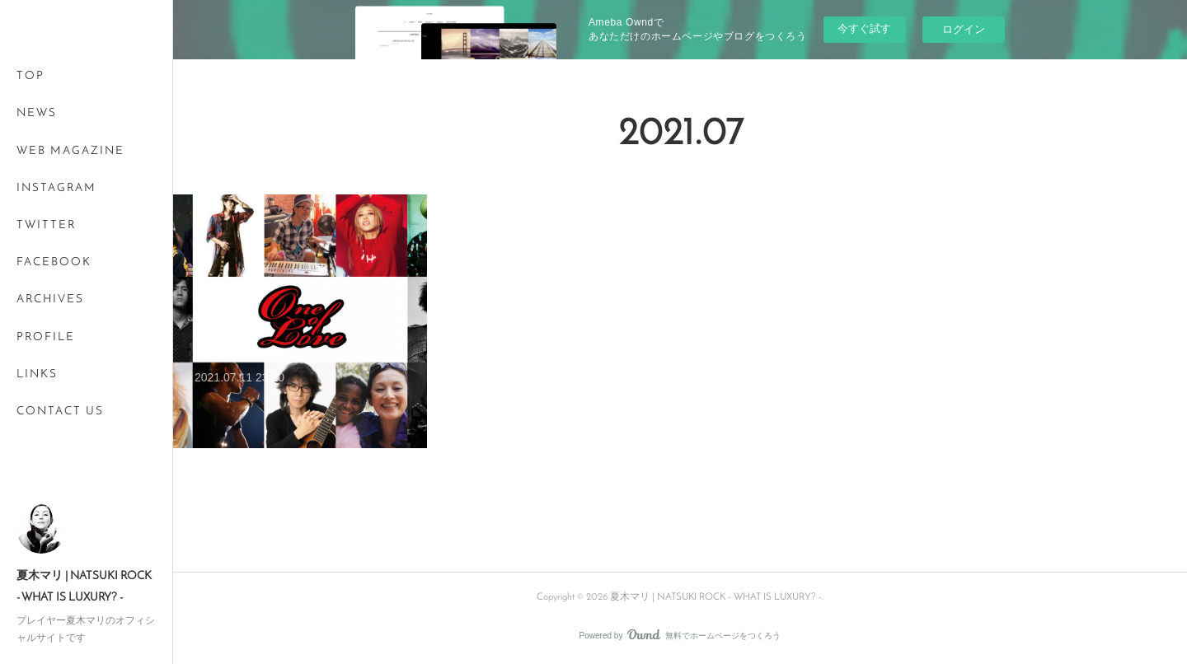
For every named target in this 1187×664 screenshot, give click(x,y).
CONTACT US (60, 411)
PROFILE (45, 337)
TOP (30, 76)
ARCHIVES (50, 299)
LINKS (37, 374)
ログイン (963, 29)
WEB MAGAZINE (70, 151)
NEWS (36, 113)
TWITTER (46, 225)
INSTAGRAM (56, 188)
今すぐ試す (864, 28)
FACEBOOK (53, 262)
